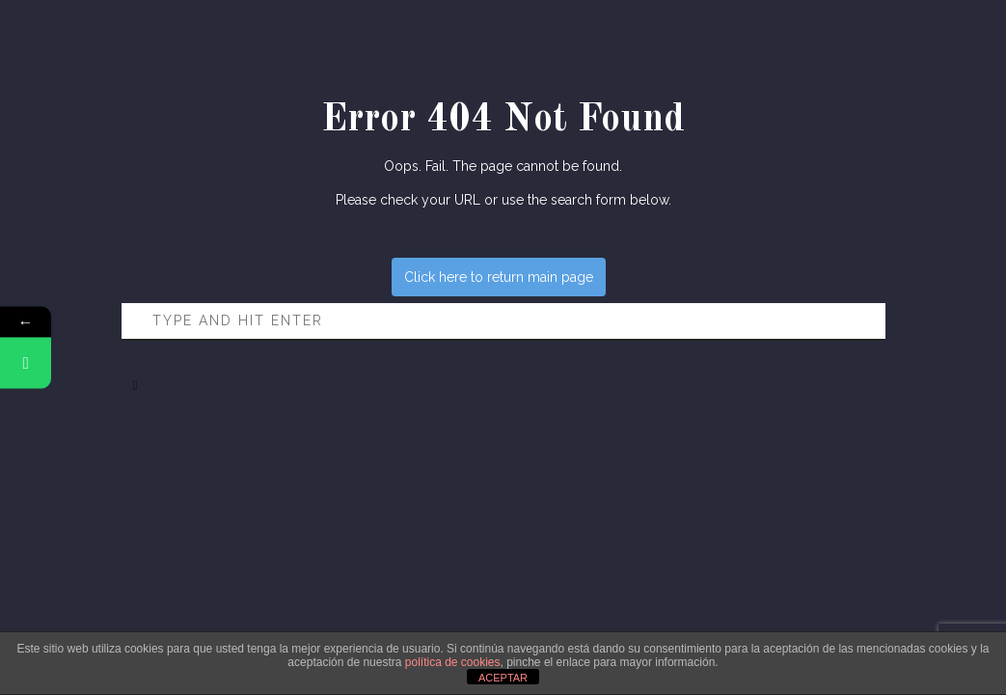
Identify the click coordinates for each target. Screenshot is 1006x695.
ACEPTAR (503, 677)
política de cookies (453, 662)
